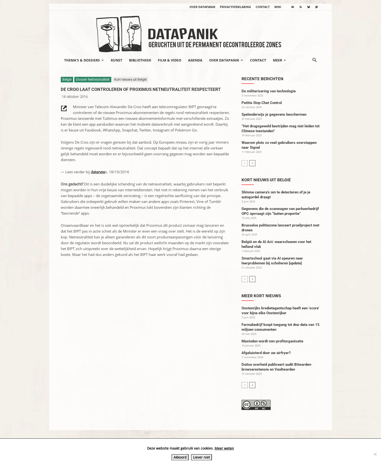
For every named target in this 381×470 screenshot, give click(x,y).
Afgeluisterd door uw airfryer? (266, 353)
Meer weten (224, 448)
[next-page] (252, 163)
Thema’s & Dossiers (84, 60)
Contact (263, 7)
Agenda (195, 60)
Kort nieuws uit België (130, 79)
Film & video (169, 60)
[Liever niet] (374, 454)
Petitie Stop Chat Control (262, 103)
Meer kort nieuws (261, 295)
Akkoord (180, 457)
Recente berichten (262, 78)
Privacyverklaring (235, 7)
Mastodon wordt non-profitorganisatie (272, 341)
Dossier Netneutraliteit (93, 79)
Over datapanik (202, 7)
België (66, 79)
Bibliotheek (140, 60)
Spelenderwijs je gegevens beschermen (274, 114)
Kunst (116, 60)
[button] (314, 60)
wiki (277, 7)
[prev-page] (245, 163)
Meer (279, 60)
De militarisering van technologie (269, 91)
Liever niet (201, 457)
